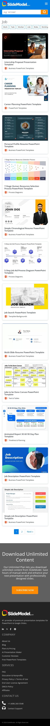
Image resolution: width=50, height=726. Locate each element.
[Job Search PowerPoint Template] (25, 296)
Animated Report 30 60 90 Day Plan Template (21, 435)
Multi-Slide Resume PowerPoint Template (24, 352)
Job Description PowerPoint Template (22, 476)
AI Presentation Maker (12, 652)
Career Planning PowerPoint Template (22, 104)
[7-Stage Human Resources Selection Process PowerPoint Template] (25, 170)
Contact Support (15, 708)
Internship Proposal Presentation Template (20, 63)
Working (45, 27)
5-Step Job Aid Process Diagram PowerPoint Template (25, 271)
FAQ (4, 672)
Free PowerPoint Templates (14, 659)
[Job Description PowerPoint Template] (25, 460)
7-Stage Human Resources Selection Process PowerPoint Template (21, 187)
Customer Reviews (10, 656)
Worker (21, 27)
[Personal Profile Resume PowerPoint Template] (25, 128)
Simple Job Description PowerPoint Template (20, 517)
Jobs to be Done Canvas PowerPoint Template (21, 393)
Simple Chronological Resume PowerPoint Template (24, 229)
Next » (30, 531)
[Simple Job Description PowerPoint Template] (25, 500)
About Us (6, 641)
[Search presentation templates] (44, 12)
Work (5, 27)
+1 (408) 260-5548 (15, 703)
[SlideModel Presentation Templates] (16, 3)
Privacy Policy (8, 679)
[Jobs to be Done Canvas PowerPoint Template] (25, 376)
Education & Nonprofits (12, 675)
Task (13, 27)
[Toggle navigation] (46, 3)
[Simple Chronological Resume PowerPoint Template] (25, 212)
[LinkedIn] (3, 629)
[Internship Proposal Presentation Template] (25, 46)
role (28, 27)
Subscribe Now (25, 590)
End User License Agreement (15, 683)
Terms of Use (22, 679)
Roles (36, 27)
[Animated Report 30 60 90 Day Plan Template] (25, 418)
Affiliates (6, 690)
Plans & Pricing (8, 648)
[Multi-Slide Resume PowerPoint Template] (25, 336)
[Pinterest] (15, 629)
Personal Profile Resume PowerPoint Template (22, 145)
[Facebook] (11, 629)
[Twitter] (7, 629)
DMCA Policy (7, 686)
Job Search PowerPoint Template (20, 312)
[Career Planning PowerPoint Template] (25, 88)
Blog (4, 645)
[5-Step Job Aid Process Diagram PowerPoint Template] (25, 254)
